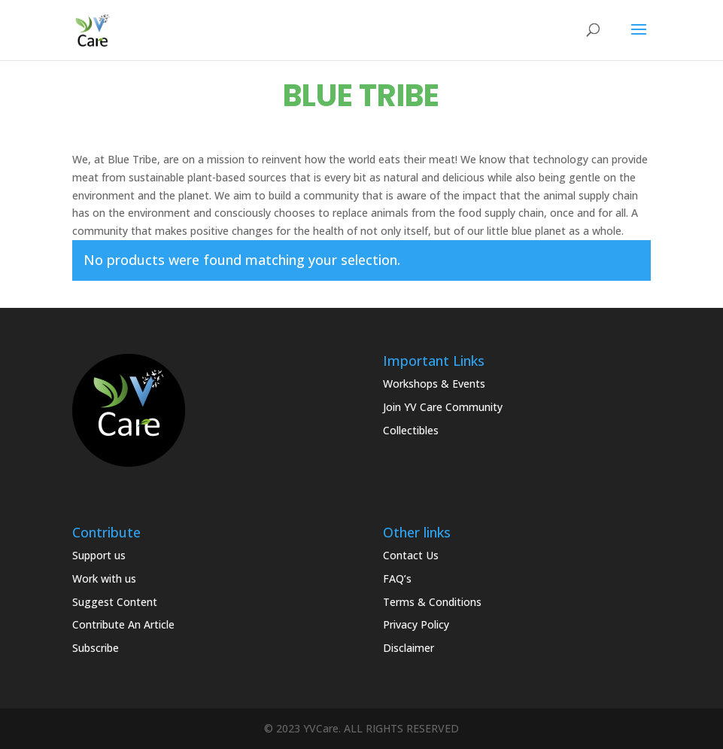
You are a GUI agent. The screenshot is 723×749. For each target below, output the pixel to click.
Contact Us (411, 555)
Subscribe (95, 648)
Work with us (104, 578)
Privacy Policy (416, 624)
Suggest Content (114, 602)
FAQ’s (397, 578)
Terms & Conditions (432, 602)
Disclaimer (408, 648)
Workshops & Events (434, 383)
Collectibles (411, 430)
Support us (99, 555)
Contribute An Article (123, 624)
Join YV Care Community (443, 407)
